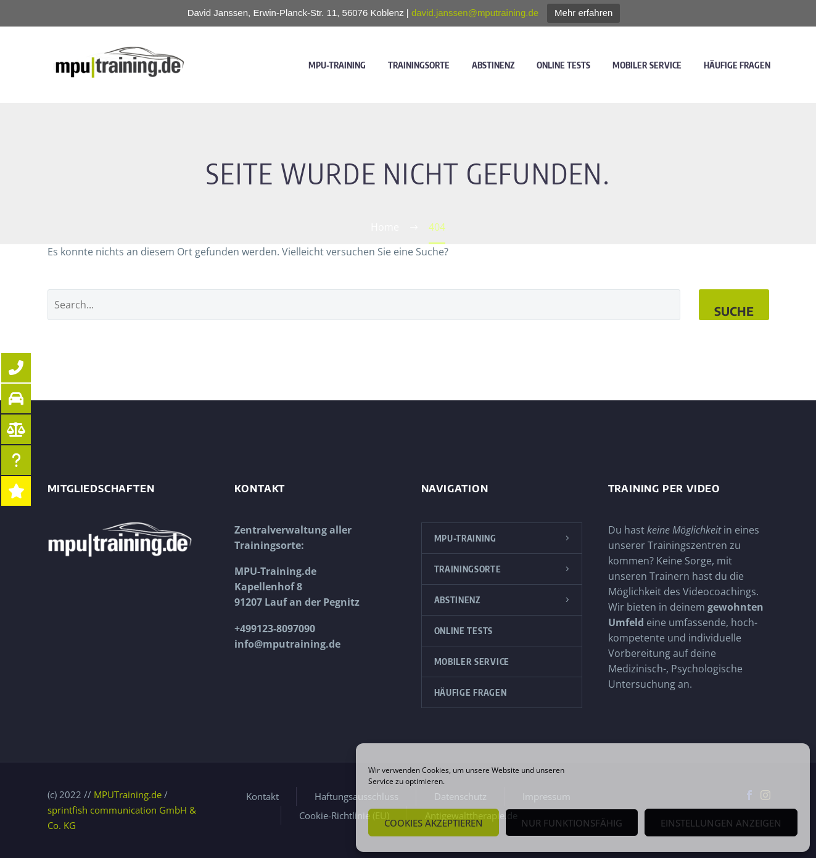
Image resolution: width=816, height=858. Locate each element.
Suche (734, 310)
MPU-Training (337, 65)
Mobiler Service (647, 65)
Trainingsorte (419, 65)
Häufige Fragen (737, 65)
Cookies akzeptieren (433, 823)
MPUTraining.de (128, 794)
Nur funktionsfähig (571, 823)
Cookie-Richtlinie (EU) (344, 815)
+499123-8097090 (274, 628)
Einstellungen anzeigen (721, 823)
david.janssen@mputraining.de (474, 12)
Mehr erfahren (583, 12)
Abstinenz (493, 65)
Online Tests (563, 65)
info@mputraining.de (287, 644)
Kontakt (262, 796)
